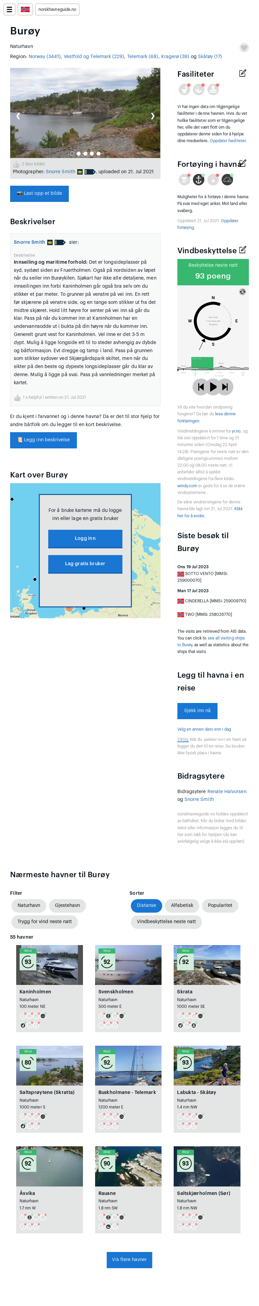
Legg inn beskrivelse (43, 440)
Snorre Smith (60, 171)
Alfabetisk (182, 905)
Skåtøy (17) (210, 56)
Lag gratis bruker (85, 563)
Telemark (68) (143, 56)
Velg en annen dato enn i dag (204, 729)
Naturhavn (29, 905)
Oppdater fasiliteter (228, 141)
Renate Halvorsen (227, 791)
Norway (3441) (45, 56)
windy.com (187, 486)
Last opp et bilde (39, 193)
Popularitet (220, 905)
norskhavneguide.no (57, 9)
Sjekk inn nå (197, 710)
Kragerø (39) (175, 56)
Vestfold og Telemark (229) (94, 56)
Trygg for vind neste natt (45, 921)
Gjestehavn (67, 905)
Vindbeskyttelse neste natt (166, 921)
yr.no (236, 431)
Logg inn (85, 538)
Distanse (146, 905)
